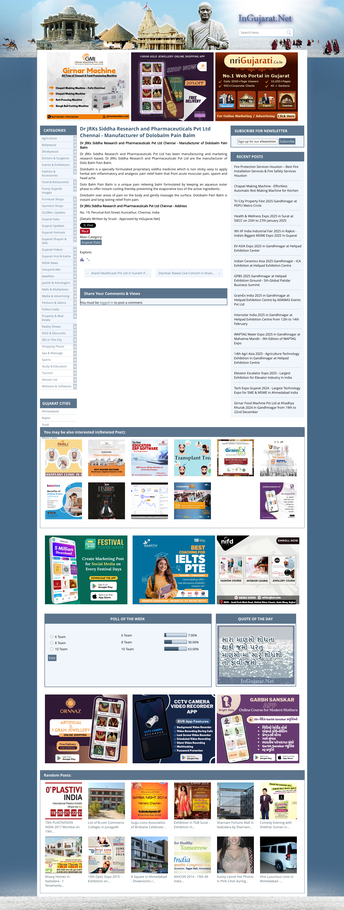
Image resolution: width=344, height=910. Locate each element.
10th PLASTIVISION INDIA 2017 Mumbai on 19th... (62, 827)
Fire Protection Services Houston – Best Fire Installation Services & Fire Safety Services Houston (266, 171)
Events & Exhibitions (59, 165)
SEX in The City (59, 340)
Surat (45, 425)
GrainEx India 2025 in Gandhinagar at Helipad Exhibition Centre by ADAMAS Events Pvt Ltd (267, 299)
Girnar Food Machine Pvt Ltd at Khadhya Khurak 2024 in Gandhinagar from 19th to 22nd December (265, 407)
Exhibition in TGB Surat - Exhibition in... (192, 824)
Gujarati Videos (59, 250)
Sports (59, 360)
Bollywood (59, 145)
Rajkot (46, 418)
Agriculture (59, 138)
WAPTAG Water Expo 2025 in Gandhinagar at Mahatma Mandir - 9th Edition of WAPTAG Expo (267, 338)
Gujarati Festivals (59, 232)
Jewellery (59, 276)
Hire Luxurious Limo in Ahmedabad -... (277, 878)
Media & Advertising (59, 296)
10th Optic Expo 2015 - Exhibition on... (105, 878)
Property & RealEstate (59, 317)
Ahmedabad (50, 411)
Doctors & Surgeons (59, 158)
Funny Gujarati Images (59, 190)
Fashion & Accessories (59, 173)
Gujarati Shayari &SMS (59, 240)
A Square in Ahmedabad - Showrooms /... (149, 878)
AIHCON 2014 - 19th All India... (191, 878)
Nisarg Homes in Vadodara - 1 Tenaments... (57, 881)
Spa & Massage (59, 353)
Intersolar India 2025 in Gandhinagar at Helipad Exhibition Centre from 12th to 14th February (266, 319)
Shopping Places (59, 346)
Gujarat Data (59, 219)
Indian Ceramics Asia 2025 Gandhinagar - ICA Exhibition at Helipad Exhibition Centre (267, 263)
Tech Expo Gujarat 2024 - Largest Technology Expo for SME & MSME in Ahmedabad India (267, 390)
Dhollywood (59, 152)
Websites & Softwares (59, 386)
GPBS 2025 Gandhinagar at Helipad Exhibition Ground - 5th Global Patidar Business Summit (262, 280)
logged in (106, 302)
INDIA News (59, 263)
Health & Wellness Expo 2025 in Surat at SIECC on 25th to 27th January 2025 (263, 218)
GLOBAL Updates (59, 213)
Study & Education (59, 366)
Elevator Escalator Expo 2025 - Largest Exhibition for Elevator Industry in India (263, 375)
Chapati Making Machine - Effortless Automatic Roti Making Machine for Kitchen (266, 188)
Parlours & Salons (59, 303)
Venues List (59, 380)
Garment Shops (59, 206)
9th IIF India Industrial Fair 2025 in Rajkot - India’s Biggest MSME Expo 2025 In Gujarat (265, 233)
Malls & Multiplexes (59, 289)
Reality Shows (59, 327)
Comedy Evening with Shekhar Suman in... (276, 824)
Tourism (59, 373)
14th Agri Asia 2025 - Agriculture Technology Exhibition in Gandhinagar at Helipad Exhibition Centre (266, 358)
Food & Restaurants (59, 182)
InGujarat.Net (59, 270)
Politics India (59, 309)
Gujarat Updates (59, 226)
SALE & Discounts (59, 333)
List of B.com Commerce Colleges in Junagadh (106, 824)
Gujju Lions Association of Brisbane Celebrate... (148, 824)
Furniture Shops (59, 199)
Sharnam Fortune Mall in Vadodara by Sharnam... (235, 824)
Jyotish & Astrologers (59, 283)
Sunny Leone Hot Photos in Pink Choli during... (235, 878)
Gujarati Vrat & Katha (59, 256)
